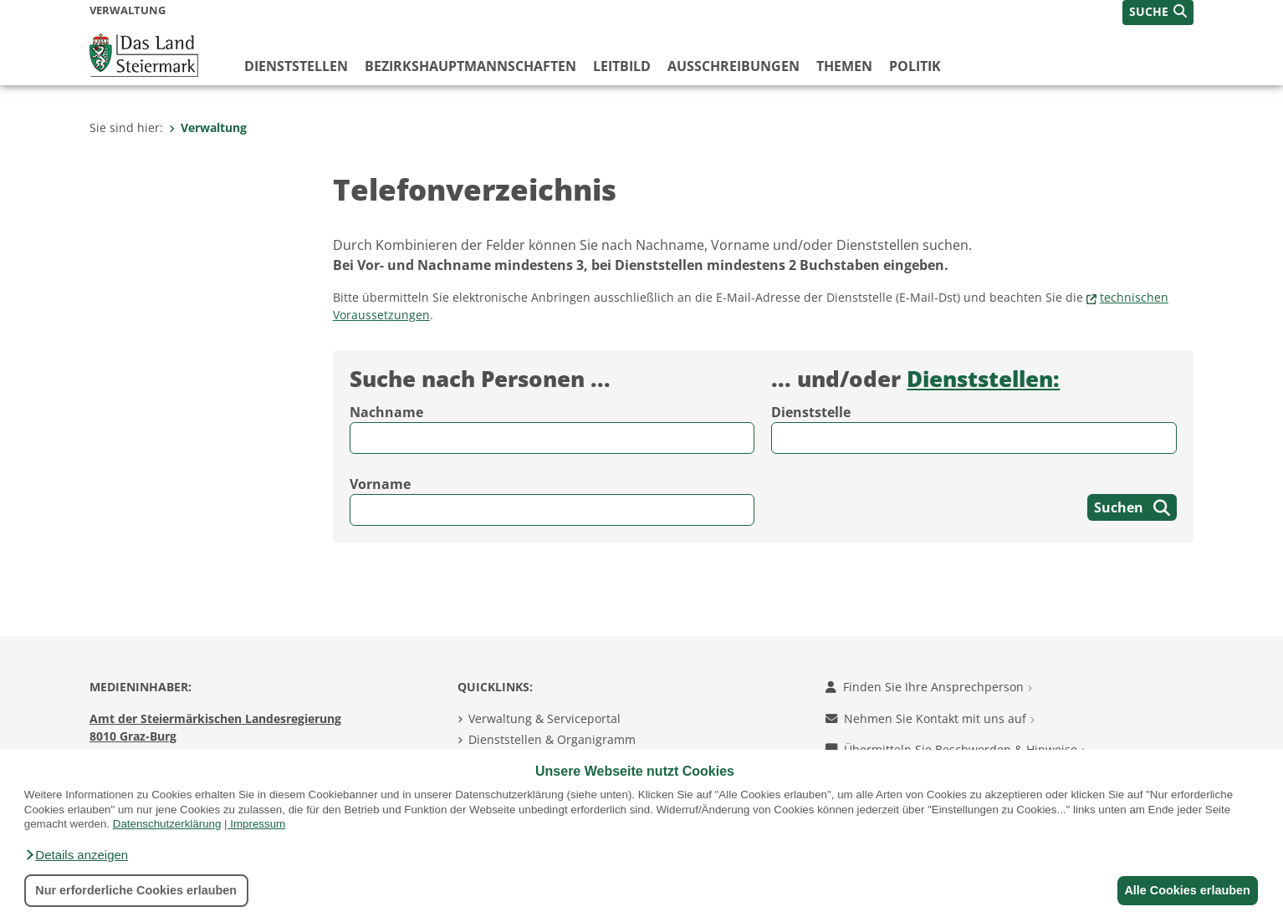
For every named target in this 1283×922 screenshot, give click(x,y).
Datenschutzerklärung (167, 824)
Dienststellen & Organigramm (552, 739)
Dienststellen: (983, 379)
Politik (915, 66)
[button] (76, 855)
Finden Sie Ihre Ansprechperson (929, 687)
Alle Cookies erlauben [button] (1184, 890)
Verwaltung (208, 127)
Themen (844, 66)
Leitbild (622, 66)
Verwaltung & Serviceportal (544, 718)
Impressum (257, 824)
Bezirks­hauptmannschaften (470, 66)
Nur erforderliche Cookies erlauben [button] (136, 890)
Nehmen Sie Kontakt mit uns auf (930, 718)
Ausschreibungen (733, 66)
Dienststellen (296, 66)
